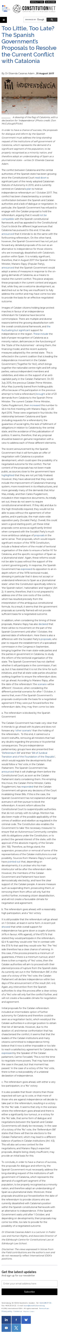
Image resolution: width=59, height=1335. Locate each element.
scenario (42, 684)
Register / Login (28, 1311)
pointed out (14, 861)
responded (27, 786)
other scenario (23, 730)
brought (40, 394)
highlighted (8, 475)
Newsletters (37, 2)
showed (6, 926)
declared (43, 624)
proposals (39, 535)
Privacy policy (7, 1311)
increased (35, 405)
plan (29, 188)
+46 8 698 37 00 (45, 1303)
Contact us (18, 1311)
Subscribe (50, 2)
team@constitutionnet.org (34, 1306)
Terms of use (44, 1308)
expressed (26, 569)
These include (40, 333)
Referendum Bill (11, 753)
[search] (34, 19)
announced (8, 234)
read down (41, 177)
